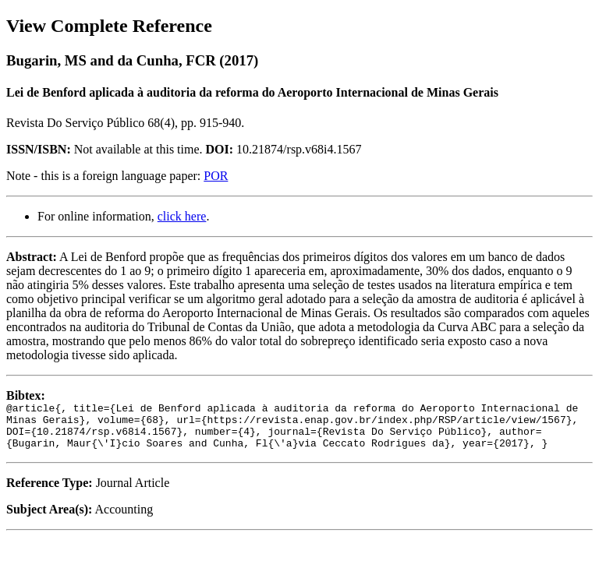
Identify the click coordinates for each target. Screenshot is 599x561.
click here (182, 216)
